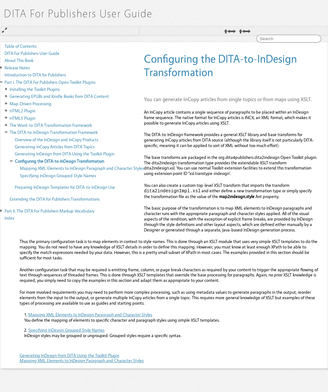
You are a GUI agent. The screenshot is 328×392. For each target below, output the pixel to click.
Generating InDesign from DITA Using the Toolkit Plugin (64, 153)
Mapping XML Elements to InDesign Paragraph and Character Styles (82, 168)
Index (9, 218)
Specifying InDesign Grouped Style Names (58, 175)
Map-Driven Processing (30, 103)
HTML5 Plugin (22, 118)
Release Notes (17, 67)
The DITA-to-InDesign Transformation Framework (54, 132)
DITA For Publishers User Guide (31, 53)
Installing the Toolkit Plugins (35, 89)
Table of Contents (20, 46)
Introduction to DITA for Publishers (35, 74)
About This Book (18, 60)
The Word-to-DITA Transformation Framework (51, 125)
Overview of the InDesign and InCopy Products (56, 139)
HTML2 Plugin (22, 110)
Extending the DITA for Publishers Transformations (55, 199)
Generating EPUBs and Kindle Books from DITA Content (59, 96)
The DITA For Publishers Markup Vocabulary (49, 210)
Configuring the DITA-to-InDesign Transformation (59, 161)
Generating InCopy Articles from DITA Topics (54, 146)
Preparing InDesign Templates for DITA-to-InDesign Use (65, 187)
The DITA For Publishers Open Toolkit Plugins (49, 82)
